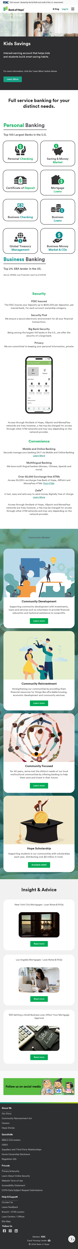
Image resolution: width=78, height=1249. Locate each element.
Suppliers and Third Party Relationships (21, 1150)
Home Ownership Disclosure (16, 1154)
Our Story (6, 1114)
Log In (65, 9)
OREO (5, 1145)
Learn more (39, 621)
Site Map (6, 1221)
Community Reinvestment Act (17, 1118)
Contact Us (7, 1202)
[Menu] (73, 9)
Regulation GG (9, 1159)
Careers (5, 1123)
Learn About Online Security (16, 1176)
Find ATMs (48, 483)
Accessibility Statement (13, 1185)
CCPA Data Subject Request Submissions (22, 1190)
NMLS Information (11, 1140)
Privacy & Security (10, 1171)
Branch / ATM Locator (13, 1212)
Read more (39, 944)
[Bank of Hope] (14, 8)
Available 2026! (39, 865)
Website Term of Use (12, 1181)
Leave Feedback (10, 1207)
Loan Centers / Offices (13, 1217)
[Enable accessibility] (71, 1239)
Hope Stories (8, 1128)
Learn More (12, 79)
